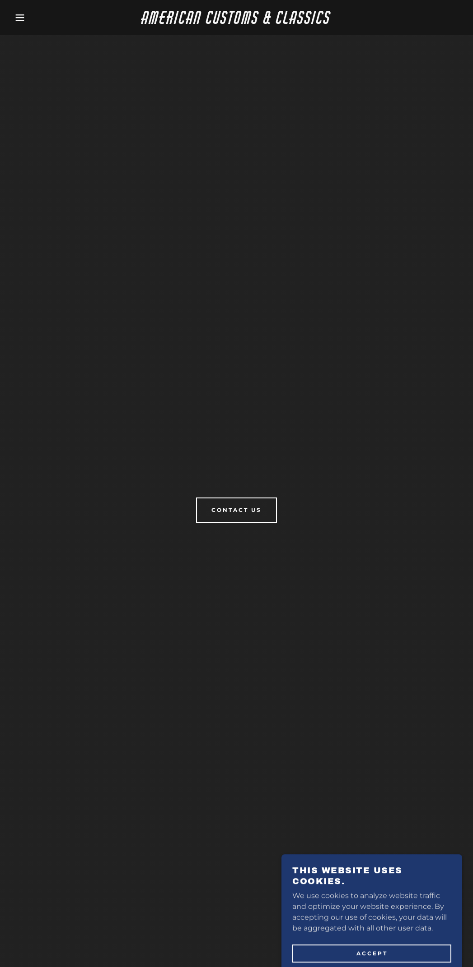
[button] (24, 18)
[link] (236, 21)
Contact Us (236, 510)
